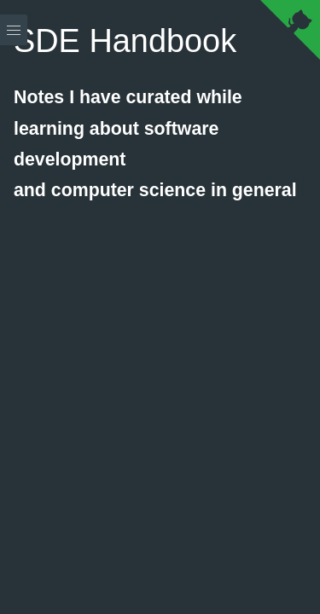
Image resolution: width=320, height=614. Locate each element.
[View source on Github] (290, 33)
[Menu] (13, 307)
